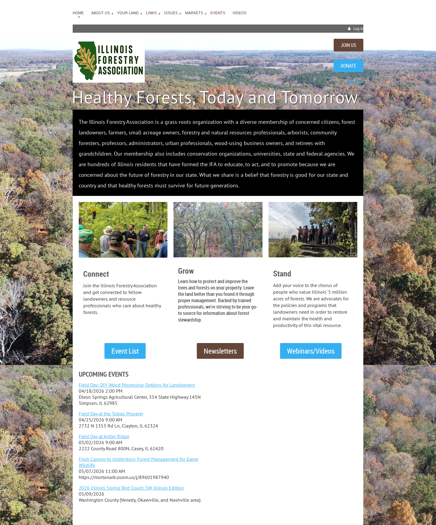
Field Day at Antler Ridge (104, 436)
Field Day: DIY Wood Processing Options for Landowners (137, 385)
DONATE (348, 65)
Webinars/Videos (311, 351)
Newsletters (220, 351)
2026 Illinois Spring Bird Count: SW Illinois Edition (131, 488)
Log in (358, 28)
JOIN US (348, 45)
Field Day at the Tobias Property (111, 414)
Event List (125, 351)
